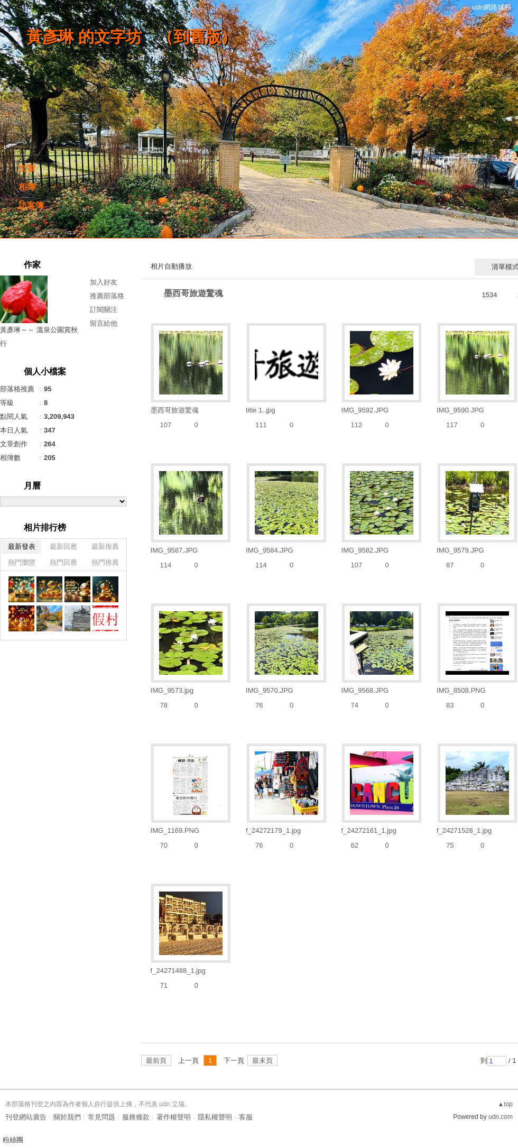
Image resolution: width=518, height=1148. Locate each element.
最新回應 (63, 546)
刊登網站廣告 (26, 1117)
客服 (246, 1117)
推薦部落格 (107, 296)
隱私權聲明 (215, 1117)
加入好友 (103, 282)
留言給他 (103, 323)
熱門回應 (63, 562)
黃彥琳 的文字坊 (84, 36)
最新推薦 (105, 546)
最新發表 (21, 546)
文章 (26, 168)
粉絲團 (13, 1140)
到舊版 (197, 36)
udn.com (500, 1117)
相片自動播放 (171, 266)
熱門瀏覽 (21, 562)
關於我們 (67, 1117)
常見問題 (101, 1117)
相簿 (26, 186)
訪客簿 (31, 205)
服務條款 (136, 1117)
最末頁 (262, 1060)
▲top (505, 1104)
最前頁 (156, 1060)
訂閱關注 (103, 310)
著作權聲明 (173, 1117)
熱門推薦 (105, 562)
